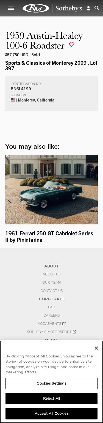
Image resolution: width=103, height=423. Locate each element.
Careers (51, 315)
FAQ (51, 307)
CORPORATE (51, 299)
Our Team (51, 282)
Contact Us (51, 291)
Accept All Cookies (51, 413)
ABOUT (51, 266)
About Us (52, 274)
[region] (51, 381)
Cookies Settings (51, 383)
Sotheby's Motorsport (51, 332)
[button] (88, 8)
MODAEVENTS (51, 324)
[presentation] (9, 199)
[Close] (96, 348)
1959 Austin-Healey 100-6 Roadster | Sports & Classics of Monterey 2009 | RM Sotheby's (52, 8)
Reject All (51, 398)
